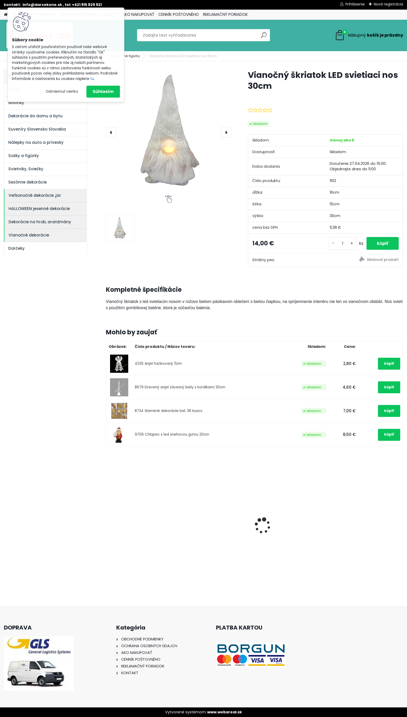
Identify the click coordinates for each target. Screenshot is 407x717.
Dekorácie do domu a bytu (35, 116)
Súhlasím (103, 91)
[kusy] (342, 243)
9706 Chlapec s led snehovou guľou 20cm (172, 434)
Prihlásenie (355, 4)
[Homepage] (6, 15)
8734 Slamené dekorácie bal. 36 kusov (168, 410)
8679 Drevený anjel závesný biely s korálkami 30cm (180, 387)
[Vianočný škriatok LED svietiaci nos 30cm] (168, 132)
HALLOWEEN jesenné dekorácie (39, 208)
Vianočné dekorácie (29, 235)
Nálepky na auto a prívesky (36, 142)
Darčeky (16, 248)
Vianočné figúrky (126, 55)
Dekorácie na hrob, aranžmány (40, 222)
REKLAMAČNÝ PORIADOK (225, 14)
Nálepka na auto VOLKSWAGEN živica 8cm (141, 529)
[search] (264, 37)
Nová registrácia (388, 4)
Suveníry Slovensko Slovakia (37, 129)
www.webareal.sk (224, 712)
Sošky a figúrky (23, 155)
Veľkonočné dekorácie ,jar (35, 195)
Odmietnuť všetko (62, 91)
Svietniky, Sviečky (25, 169)
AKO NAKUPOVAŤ (138, 14)
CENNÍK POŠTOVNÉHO (178, 14)
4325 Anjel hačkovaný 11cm (158, 363)
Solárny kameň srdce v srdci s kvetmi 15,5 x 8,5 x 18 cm (290, 529)
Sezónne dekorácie (27, 182)
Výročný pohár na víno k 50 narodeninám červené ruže (363, 529)
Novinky (16, 102)
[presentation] (111, 132)
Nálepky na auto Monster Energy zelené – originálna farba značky (211, 517)
